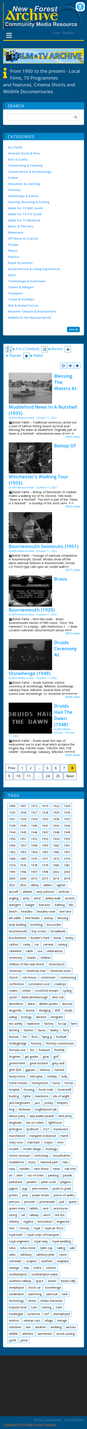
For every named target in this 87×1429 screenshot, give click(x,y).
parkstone (15, 1182)
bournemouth (18, 931)
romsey (24, 1228)
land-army (65, 1116)
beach (13, 911)
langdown (15, 1122)
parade (67, 1175)
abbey (35, 885)
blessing (62, 918)
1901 (23, 806)
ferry (66, 1030)
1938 (12, 826)
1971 (45, 859)
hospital (14, 1089)
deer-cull (57, 997)
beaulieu (26, 911)
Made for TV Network (24, 220)
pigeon (13, 1188)
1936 (56, 819)
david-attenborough (34, 997)
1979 (45, 865)
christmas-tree (36, 971)
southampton (18, 1274)
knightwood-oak (46, 1109)
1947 (45, 832)
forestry (36, 1043)
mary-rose (16, 1142)
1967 (67, 852)
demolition (16, 1004)
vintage (62, 1320)
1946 (34, 832)
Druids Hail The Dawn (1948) (63, 715)
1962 (12, 852)
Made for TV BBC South (25, 208)
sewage (14, 1268)
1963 (23, 852)
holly (64, 1076)
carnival (48, 944)
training (46, 1307)
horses (69, 1083)
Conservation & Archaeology (29, 171)
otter (19, 1175)
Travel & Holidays (21, 299)
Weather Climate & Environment (32, 311)
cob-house (29, 977)
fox (32, 1050)
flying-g (47, 1037)
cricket (26, 991)
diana (31, 1004)
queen (73, 1202)
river (12, 1228)
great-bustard (39, 1063)
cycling (67, 991)
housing (29, 1089)
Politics (13, 257)
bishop (48, 918)
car (37, 944)
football (61, 1037)
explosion (33, 1024)
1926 (23, 812)
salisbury (26, 1254)
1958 (34, 845)
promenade (47, 1202)
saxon (63, 1254)
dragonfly (15, 1010)
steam (52, 1281)
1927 (34, 812)
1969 (23, 859)
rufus (12, 1248)
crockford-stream (46, 991)
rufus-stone (28, 1248)
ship (26, 1268)
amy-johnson (45, 892)
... (39, 768)
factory (49, 1024)
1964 (34, 852)
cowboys (60, 984)
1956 (12, 845)
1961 (67, 845)
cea (39, 951)
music (32, 1162)
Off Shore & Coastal (23, 238)
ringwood (63, 1221)
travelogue (16, 1314)
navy (12, 1169)
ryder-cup (46, 1248)
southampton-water (44, 1274)
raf (23, 1215)
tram (59, 1307)
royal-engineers (19, 1241)
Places (13, 250)
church (13, 977)
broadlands (58, 931)
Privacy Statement (47, 1420)
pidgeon (65, 1182)
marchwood (17, 1136)
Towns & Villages (21, 287)
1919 (45, 806)
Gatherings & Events (23, 196)
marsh (64, 1136)
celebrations (54, 951)
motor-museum (19, 1155)
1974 (12, 865)
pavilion (32, 1182)
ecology (26, 1017)
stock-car (34, 1287)
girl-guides (31, 1057)
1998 (45, 872)
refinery (14, 1221)
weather (40, 1327)
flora (34, 1037)
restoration (44, 1221)
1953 (45, 839)
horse (56, 1083)
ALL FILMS (15, 147)
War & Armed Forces (23, 305)
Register (68, 33)
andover (64, 892)
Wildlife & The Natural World (29, 317)
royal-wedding (61, 1241)
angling (13, 898)
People (13, 244)
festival (13, 1037)
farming (14, 1030)
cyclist (13, 997)
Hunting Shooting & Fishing (28, 202)
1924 (67, 806)
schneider (15, 1261)
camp (26, 944)
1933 (23, 819)
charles (31, 958)
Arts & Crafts (18, 159)
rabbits (33, 1208)
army (26, 898)
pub (61, 1202)
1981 (67, 865)
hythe (27, 1096)
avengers (15, 905)
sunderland (16, 1294)
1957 (23, 845)
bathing (60, 905)
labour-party (17, 1116)
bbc (71, 905)
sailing (61, 1248)
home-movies (18, 1083)
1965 (45, 852)
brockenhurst (17, 938)
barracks (44, 905)
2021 (12, 885)
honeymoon (40, 1083)
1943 (67, 826)
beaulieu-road (46, 911)
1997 (34, 872)
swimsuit (52, 1294)
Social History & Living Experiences (34, 269)
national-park (49, 1162)
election (41, 1017)
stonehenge (53, 1287)
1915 (34, 806)
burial (57, 938)
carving (62, 944)
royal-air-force (53, 1228)
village (49, 1320)
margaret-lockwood (42, 1136)
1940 (34, 826)
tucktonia (33, 1314)
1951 (23, 839)
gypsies (30, 1070)
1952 (34, 839)
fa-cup (62, 1024)
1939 (23, 826)
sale (72, 1248)
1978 (34, 865)
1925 (12, 812)
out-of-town (35, 1175)
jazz (37, 1103)
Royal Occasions (20, 263)
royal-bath (16, 1235)
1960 (56, 845)
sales (12, 1254)
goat (46, 1057)
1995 (12, 872)
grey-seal (58, 1063)
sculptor (31, 1261)
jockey (48, 1103)
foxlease (44, 1050)
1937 (67, 819)
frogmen (14, 1057)
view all (73, 329)
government (17, 1063)
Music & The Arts (20, 226)
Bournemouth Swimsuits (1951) (43, 546)
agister (61, 885)
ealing (13, 1017)
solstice (51, 1268)
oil (10, 1175)
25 (58, 776)
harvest (59, 1070)
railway (34, 1215)
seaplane (63, 1261)
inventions (42, 1096)
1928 (45, 812)
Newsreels (16, 232)
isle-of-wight (61, 1096)
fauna (41, 1030)
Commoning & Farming (25, 165)
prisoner (29, 1202)
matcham (33, 1142)
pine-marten (40, 1188)
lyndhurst (32, 1129)
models (14, 1149)
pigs (25, 1188)
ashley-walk (53, 898)
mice (60, 1142)
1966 (56, 852)
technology (16, 1301)
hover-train (46, 1089)
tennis (32, 1301)
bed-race (65, 911)
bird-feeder (32, 918)
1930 (67, 812)
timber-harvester (52, 1301)
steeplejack (16, 1287)
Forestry (14, 190)
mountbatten (61, 1155)
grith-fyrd (15, 1070)
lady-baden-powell (42, 1116)
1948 (56, 832)
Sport (12, 275)
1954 (56, 839)
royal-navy (41, 1241)
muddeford (16, 1162)
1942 (56, 826)
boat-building (17, 925)
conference (16, 984)
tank (65, 1294)
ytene (24, 1340)
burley (69, 938)
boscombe (54, 925)
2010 (34, 878)
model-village (32, 1149)
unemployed (61, 1314)
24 (48, 776)
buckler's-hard (40, 938)
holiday (52, 1076)
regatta (28, 1221)
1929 (56, 812)
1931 (12, 819)
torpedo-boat (18, 1307)
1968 (12, 859)
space (39, 1281)
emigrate (57, 1017)
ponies (13, 1195)
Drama (13, 177)
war (28, 1327)
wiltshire (27, 1334)
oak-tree (70, 1169)
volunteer (15, 1327)
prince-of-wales (64, 1195)
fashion (28, 1030)
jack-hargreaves (19, 1103)
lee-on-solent (35, 1122)
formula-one (17, 1050)
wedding (56, 1327)
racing (13, 1215)
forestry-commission (60, 1043)
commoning (68, 977)
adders (47, 885)
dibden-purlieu (48, 1004)
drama (30, 1010)
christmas (15, 971)
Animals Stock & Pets (24, 153)
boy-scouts (39, 931)
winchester (45, 1334)
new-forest (41, 1169)
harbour (45, 1070)
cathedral (15, 951)
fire (25, 1037)
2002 (56, 872)
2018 (67, 878)
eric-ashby (16, 1024)
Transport (15, 293)
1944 (12, 832)
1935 (45, 819)
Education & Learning (24, 184)
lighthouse (55, 1122)
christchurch (57, 964)
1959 (45, 845)
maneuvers (60, 1129)
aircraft (13, 892)
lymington (15, 1129)
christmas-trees (60, 971)
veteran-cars (32, 1320)
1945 (23, 832)
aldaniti (27, 892)
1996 (23, 872)
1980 (56, 865)
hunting (14, 1096)
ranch (46, 1215)
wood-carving (65, 1334)
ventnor (14, 1320)
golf (55, 1057)
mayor (48, 1142)
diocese (67, 1004)
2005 (12, 878)
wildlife (13, 1334)
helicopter (36, 1076)
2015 (45, 878)
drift (57, 1010)
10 (18, 776)
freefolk (59, 1050)
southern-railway (20, 1281)
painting (53, 1175)
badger (30, 905)
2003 (67, 872)
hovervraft (65, 1089)
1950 (12, 839)
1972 (56, 859)
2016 (56, 878)
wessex (71, 1327)
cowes (13, 991)
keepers (62, 1103)
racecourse (60, 1208)
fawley (54, 1030)
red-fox (59, 1215)
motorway (41, 1155)
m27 (46, 1129)
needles (24, 1169)
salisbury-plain (45, 1254)
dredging (44, 1010)
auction (70, 898)
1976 (23, 865)
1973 (67, 859)
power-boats (40, 1195)
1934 (34, 819)
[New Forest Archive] (43, 16)
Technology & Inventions (27, 281)
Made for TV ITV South (25, 214)
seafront (46, 1261)
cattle (29, 951)
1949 (67, 832)
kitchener (25, 1109)
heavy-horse (17, 1076)
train (34, 1307)
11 (29, 776)
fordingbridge (18, 1043)
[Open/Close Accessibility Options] (80, 6)
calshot (14, 944)
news (56, 1169)
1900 (12, 806)
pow (25, 1195)
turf (46, 1314)
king (11, 1109)
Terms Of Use (74, 1420)
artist (37, 898)
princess (14, 1202)
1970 (34, 859)
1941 (45, 826)
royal (36, 1228)
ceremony (15, 958)
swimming (35, 1294)
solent (37, 1268)
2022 (23, 885)
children (46, 958)
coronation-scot (39, 984)
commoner (48, 977)
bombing (36, 925)
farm (74, 1024)
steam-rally (68, 1281)
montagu (51, 1149)
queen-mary (17, 1208)
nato (65, 1162)
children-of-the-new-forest (26, 964)
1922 (56, 806)
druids (68, 1010)
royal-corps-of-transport (43, 1235)
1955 (67, 839)
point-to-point (62, 1188)
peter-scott (48, 1182)
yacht (12, 1340)
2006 (23, 878)
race (46, 1208)
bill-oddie (15, 918)
